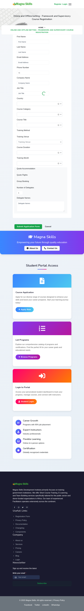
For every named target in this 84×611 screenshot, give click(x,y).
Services (18, 544)
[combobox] (39, 104)
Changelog (18, 528)
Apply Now (24, 309)
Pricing (17, 548)
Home (40, 27)
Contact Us (50, 248)
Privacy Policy (20, 520)
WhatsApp (55, 605)
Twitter (37, 605)
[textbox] (39, 103)
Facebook (28, 605)
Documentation (20, 524)
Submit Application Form (28, 227)
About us (18, 540)
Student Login (26, 402)
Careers (17, 552)
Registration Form (21, 516)
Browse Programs (27, 357)
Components (19, 532)
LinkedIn (45, 605)
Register (57, 4)
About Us (32, 248)
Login (64, 4)
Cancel (48, 227)
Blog (16, 556)
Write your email (19, 573)
